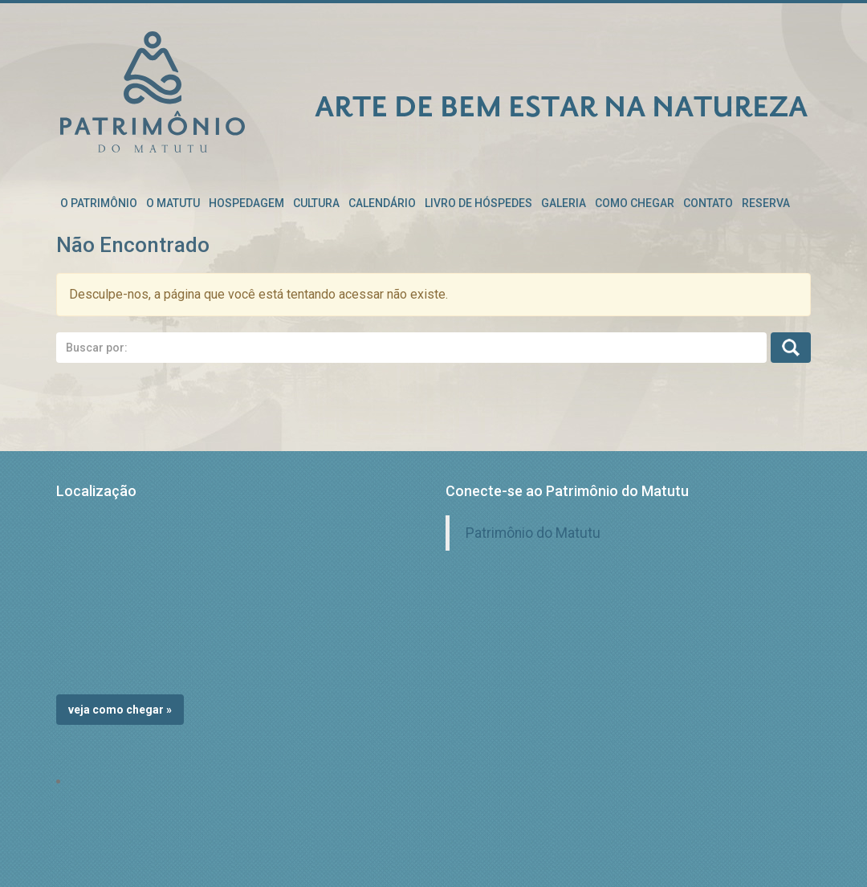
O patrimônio (98, 203)
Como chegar (634, 203)
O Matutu (173, 203)
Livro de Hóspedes (478, 203)
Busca (791, 347)
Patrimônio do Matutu (533, 533)
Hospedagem (246, 203)
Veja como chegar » (120, 709)
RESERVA (766, 203)
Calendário (382, 203)
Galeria (563, 203)
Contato (708, 203)
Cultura (316, 203)
